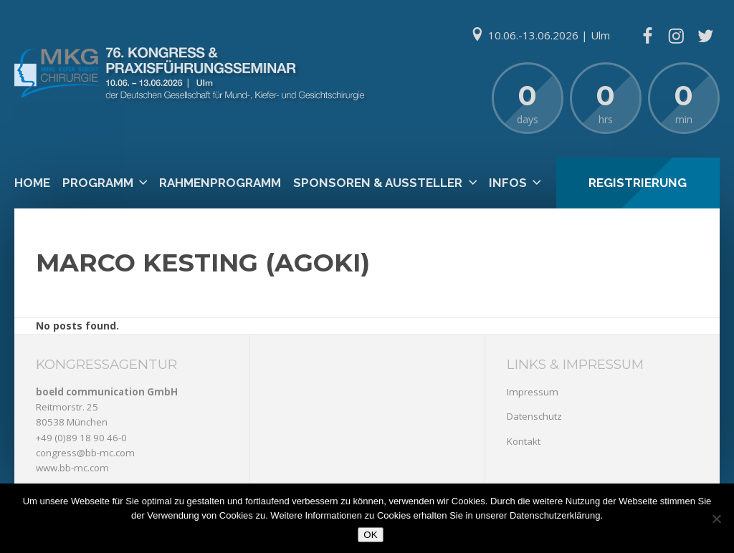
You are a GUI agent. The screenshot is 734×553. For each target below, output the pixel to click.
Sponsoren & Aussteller (377, 182)
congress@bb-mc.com (85, 452)
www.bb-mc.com (72, 467)
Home (32, 182)
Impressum (532, 391)
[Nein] (716, 518)
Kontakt (523, 441)
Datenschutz (534, 416)
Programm (97, 182)
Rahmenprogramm (220, 182)
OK (370, 534)
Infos (508, 182)
